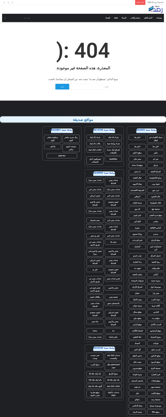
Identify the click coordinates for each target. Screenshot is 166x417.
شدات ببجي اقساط (113, 181)
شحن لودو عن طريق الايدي (95, 289)
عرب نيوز (155, 190)
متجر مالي (137, 159)
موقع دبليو (137, 318)
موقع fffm (155, 412)
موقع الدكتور (155, 356)
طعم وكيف (156, 268)
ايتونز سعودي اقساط (113, 203)
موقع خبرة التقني (155, 215)
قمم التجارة (155, 375)
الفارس (155, 312)
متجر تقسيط (95, 220)
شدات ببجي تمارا (94, 180)
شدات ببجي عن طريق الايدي (95, 243)
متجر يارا (155, 293)
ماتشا (95, 331)
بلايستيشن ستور (113, 303)
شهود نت (137, 268)
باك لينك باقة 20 (95, 374)
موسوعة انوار (155, 287)
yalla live (61, 156)
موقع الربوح (155, 362)
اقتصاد (107, 18)
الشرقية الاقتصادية (137, 190)
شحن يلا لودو (113, 288)
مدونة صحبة (155, 281)
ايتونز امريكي (95, 196)
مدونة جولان (137, 306)
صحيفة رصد (155, 400)
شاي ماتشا (113, 337)
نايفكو (137, 400)
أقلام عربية (156, 306)
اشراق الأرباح (137, 287)
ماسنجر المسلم (137, 381)
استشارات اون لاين (155, 248)
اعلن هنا (137, 137)
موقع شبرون (137, 368)
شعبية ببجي (113, 297)
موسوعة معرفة (156, 406)
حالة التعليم (137, 337)
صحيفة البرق (155, 368)
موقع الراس (137, 324)
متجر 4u (113, 242)
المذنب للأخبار (155, 324)
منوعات (159, 18)
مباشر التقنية (137, 274)
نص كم (155, 159)
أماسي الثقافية (155, 228)
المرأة (124, 18)
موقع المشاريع (155, 331)
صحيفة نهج (156, 209)
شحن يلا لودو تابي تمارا (95, 252)
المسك (137, 343)
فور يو (95, 269)
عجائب (155, 222)
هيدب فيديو (137, 256)
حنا (113, 331)
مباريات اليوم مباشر (71, 147)
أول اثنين (137, 349)
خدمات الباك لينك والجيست (113, 356)
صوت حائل (137, 362)
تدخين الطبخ (137, 356)
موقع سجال (137, 312)
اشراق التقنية (156, 171)
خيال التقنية (137, 178)
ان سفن (137, 171)
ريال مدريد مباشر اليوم (71, 138)
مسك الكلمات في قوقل (155, 138)
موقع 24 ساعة (137, 165)
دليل (137, 393)
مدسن (155, 234)
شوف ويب (156, 184)
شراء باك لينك (113, 137)
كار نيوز (137, 209)
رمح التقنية (156, 262)
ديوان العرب (155, 299)
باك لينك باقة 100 (94, 380)
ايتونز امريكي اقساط (95, 261)
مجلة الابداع (155, 240)
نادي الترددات (137, 240)
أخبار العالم (148, 18)
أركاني (155, 274)
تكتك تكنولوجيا (155, 203)
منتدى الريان (137, 412)
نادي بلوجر (137, 215)
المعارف (137, 247)
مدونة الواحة (137, 375)
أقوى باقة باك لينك (95, 386)
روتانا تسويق (137, 234)
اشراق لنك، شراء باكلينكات (113, 151)
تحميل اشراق (156, 256)
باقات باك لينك (95, 144)
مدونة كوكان (137, 203)
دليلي (156, 153)
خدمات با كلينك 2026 (113, 393)
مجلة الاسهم (137, 184)
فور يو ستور (95, 236)
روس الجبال (137, 299)
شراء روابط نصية (113, 144)
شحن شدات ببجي (113, 279)
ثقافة (116, 18)
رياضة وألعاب (135, 18)
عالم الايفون (155, 197)
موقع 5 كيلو (137, 153)
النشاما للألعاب (137, 331)
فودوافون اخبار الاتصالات (95, 160)
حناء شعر (95, 322)
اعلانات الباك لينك (95, 150)
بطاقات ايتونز (95, 297)
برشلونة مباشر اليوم (52, 138)
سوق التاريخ (113, 374)
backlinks (113, 159)
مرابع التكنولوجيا (156, 178)
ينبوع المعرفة (156, 337)
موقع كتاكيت (155, 393)
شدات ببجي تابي (95, 189)
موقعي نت (156, 318)
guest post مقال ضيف (113, 366)
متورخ (137, 228)
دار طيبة (137, 387)
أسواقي (137, 197)
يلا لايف (52, 146)
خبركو (156, 165)
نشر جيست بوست (95, 356)
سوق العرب (95, 365)
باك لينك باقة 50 (113, 380)
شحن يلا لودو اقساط (95, 203)
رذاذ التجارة (137, 262)
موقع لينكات (155, 381)
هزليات (155, 343)
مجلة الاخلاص (137, 406)
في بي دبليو (155, 349)
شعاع (137, 293)
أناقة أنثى (137, 222)
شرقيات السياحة (137, 281)
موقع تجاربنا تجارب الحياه (95, 393)
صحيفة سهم (155, 387)
